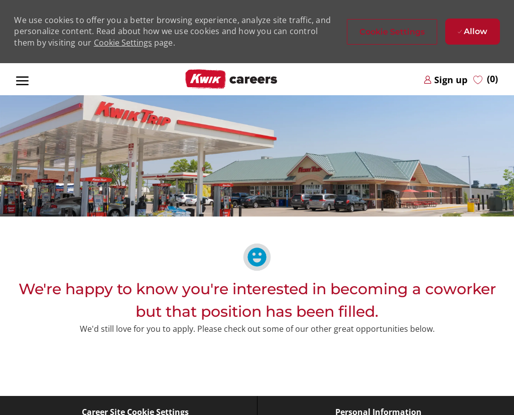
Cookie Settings (123, 42)
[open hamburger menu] (22, 79)
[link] (445, 79)
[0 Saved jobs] (485, 79)
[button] (392, 32)
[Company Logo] (231, 79)
